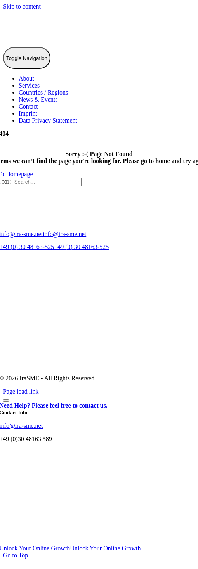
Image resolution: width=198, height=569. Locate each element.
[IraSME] (61, 43)
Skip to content (22, 6)
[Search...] (47, 182)
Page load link (21, 391)
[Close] (6, 400)
